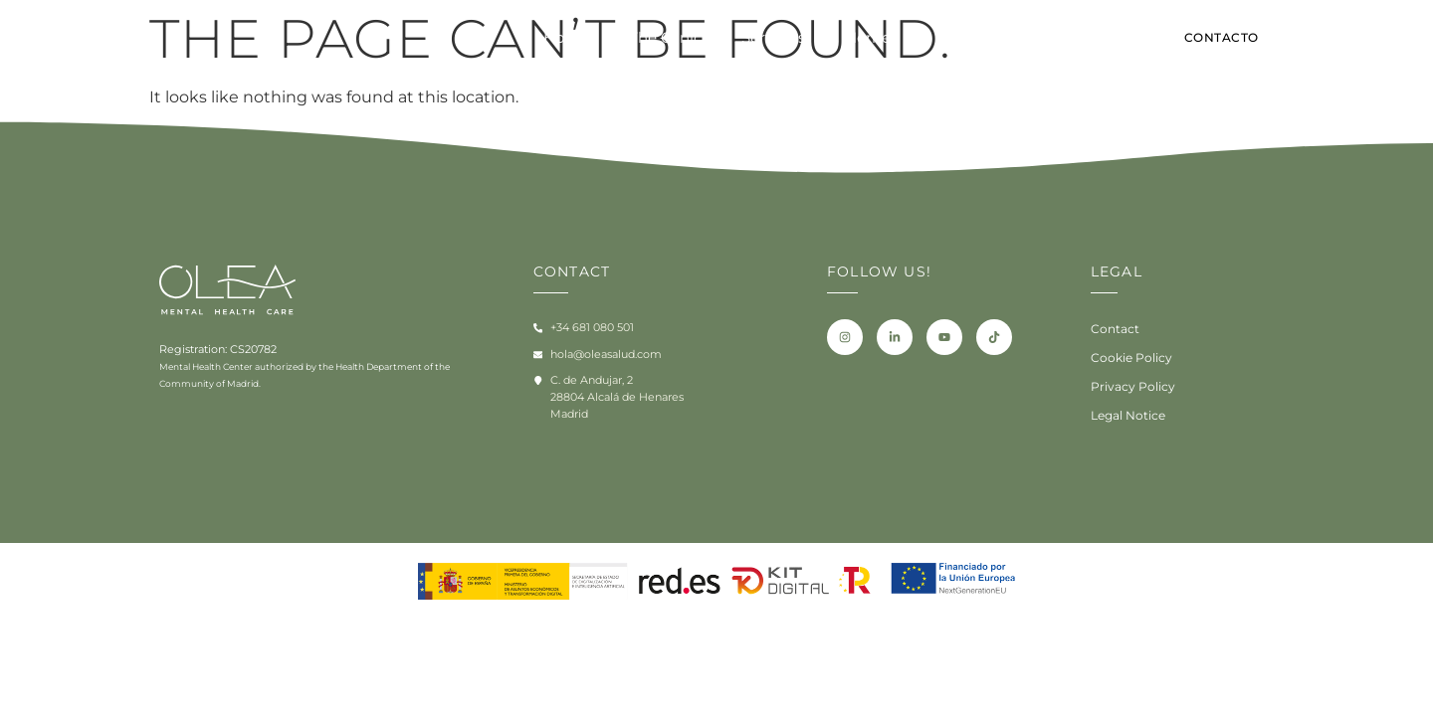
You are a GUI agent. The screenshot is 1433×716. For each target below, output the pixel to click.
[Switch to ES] (1367, 41)
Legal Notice (1125, 416)
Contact (1111, 329)
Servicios (773, 38)
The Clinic (665, 38)
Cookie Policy (1128, 358)
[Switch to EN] (1332, 41)
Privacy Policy (1128, 387)
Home (566, 38)
